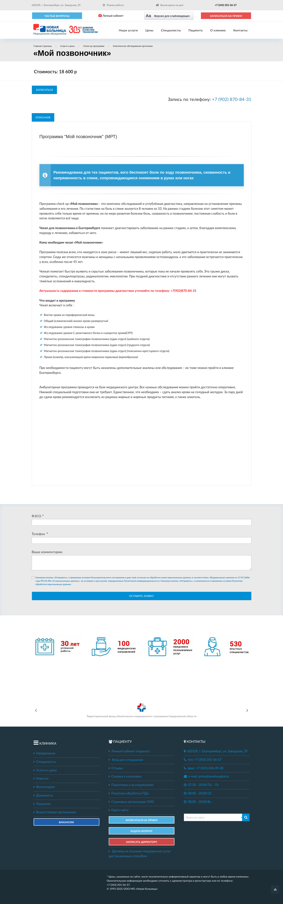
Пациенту (195, 30)
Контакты (240, 30)
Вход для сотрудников (127, 759)
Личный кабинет (110, 15)
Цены (149, 30)
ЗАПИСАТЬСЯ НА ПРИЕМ (226, 15)
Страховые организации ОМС (131, 802)
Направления (44, 753)
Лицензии (42, 804)
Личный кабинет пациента (129, 751)
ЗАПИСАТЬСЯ (44, 89)
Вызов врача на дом (169, 5)
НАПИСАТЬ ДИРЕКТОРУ (141, 841)
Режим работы (113, 5)
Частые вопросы (57, 15)
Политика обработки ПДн (129, 793)
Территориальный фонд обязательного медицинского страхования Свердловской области (141, 710)
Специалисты (171, 30)
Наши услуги (128, 30)
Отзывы (116, 768)
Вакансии (66, 822)
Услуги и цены (45, 770)
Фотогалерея (44, 787)
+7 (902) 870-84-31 (231, 99)
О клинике (218, 30)
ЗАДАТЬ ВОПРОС (141, 831)
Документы (43, 795)
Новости (41, 778)
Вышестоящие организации (55, 812)
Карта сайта (118, 810)
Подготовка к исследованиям (131, 785)
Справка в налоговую (125, 776)
